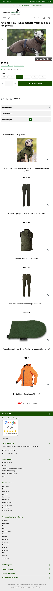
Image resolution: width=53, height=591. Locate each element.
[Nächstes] (50, 38)
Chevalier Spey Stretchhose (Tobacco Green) (26, 304)
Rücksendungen (7, 463)
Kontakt (4, 465)
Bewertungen (6, 508)
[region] (26, 270)
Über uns (5, 494)
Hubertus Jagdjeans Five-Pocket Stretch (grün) (26, 214)
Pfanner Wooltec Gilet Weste (26, 259)
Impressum (5, 499)
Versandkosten (37, 584)
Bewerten (16, 99)
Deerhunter (5, 523)
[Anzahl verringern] (3, 83)
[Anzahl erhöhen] (15, 83)
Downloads (5, 486)
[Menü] (7, 18)
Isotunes (4, 536)
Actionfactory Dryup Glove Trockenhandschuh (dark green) (26, 349)
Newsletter (5, 491)
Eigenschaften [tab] (26, 113)
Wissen (9, 1)
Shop (4, 1)
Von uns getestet (7, 510)
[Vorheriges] (2, 38)
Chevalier (5, 520)
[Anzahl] (9, 83)
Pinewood (5, 550)
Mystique (5, 542)
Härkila (4, 526)
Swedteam (5, 558)
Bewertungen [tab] (26, 119)
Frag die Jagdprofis (35, 1)
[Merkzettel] (39, 18)
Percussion (5, 545)
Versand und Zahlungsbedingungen (13, 468)
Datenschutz (6, 497)
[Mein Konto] (44, 18)
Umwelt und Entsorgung (9, 473)
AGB (3, 476)
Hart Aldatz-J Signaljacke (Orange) (26, 394)
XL (35, 77)
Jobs (3, 489)
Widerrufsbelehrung (8, 471)
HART (4, 528)
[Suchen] (34, 18)
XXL (43, 77)
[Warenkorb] (49, 18)
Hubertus (5, 534)
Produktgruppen (7, 505)
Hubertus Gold (6, 531)
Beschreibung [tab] (26, 107)
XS (4, 77)
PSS (3, 553)
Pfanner (4, 547)
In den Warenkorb (35, 83)
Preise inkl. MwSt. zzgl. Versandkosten (12, 66)
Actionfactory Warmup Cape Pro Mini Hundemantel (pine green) (26, 169)
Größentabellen (7, 502)
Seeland (4, 555)
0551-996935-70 (8, 450)
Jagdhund (5, 539)
